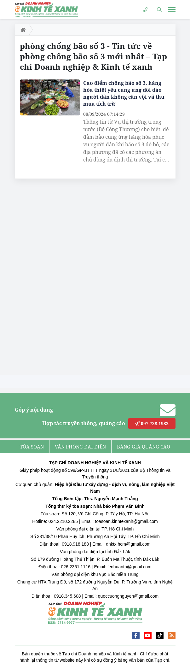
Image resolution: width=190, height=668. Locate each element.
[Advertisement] (62, 278)
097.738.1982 (152, 423)
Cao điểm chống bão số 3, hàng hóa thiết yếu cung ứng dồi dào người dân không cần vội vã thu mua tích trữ (123, 93)
